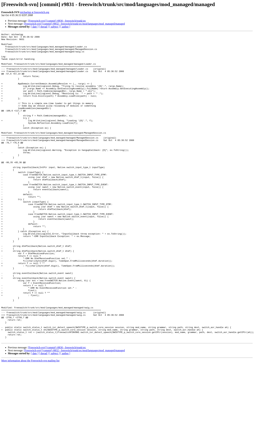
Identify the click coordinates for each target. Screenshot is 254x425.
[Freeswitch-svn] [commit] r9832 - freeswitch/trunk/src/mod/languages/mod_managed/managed (74, 23)
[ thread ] (44, 26)
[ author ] (65, 26)
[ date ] (34, 26)
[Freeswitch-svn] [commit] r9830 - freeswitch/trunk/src (57, 20)
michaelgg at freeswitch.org (34, 12)
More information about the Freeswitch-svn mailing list (30, 422)
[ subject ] (54, 26)
